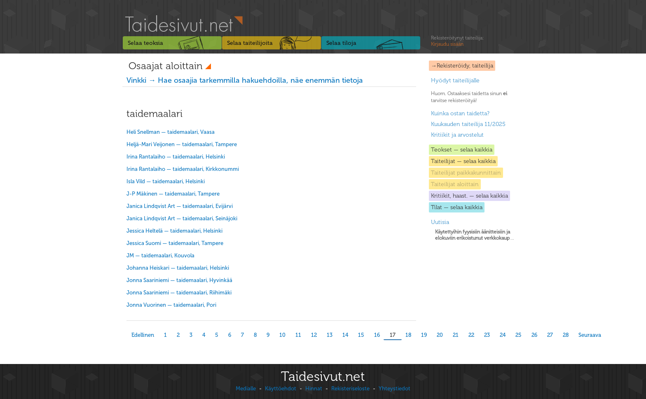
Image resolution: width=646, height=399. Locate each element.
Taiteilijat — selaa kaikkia (463, 161)
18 (408, 335)
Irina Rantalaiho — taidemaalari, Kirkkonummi (182, 169)
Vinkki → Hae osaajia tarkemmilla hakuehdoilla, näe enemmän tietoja (244, 80)
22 (471, 335)
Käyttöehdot (280, 388)
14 (345, 335)
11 (298, 335)
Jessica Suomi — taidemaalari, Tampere (174, 243)
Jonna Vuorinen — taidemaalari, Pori (171, 305)
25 (518, 335)
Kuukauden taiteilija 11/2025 (468, 124)
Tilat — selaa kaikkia (456, 207)
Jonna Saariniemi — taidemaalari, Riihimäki (179, 292)
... (474, 235)
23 (487, 335)
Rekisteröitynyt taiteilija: (457, 41)
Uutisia (440, 222)
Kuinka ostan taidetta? (460, 113)
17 (393, 335)
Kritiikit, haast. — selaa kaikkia (469, 195)
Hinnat (313, 388)
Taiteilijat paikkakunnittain (466, 172)
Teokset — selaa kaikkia (461, 149)
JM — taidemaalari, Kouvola (160, 255)
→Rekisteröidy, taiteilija (462, 65)
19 (424, 335)
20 (440, 335)
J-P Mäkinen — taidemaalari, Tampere (173, 194)
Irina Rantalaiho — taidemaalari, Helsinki (175, 157)
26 (534, 335)
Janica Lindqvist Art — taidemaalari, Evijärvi (179, 206)
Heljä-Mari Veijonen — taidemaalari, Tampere (181, 144)
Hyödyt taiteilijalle (455, 80)
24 (503, 335)
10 (282, 335)
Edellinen (142, 335)
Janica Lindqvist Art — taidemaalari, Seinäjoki (181, 218)
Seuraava (589, 335)
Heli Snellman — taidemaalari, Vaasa (170, 132)
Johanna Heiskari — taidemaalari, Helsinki (177, 268)
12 (314, 335)
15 (361, 335)
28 (566, 335)
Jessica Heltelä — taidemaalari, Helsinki (174, 231)
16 (377, 335)
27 (550, 335)
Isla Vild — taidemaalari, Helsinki (165, 181)
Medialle (246, 388)
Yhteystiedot (394, 388)
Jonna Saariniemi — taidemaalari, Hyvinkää (179, 280)
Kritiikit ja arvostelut (457, 134)
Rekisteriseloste (350, 388)
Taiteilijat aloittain (455, 184)
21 (456, 335)
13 (329, 335)
